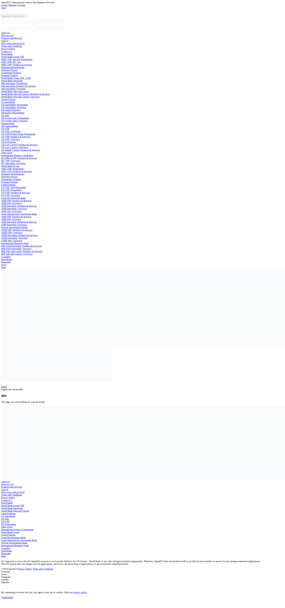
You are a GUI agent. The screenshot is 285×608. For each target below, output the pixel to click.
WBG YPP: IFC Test (11, 62)
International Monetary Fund (15, 243)
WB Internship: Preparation (14, 83)
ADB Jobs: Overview (11, 211)
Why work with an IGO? (13, 43)
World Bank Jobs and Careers (15, 91)
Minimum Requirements (12, 67)
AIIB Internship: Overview (14, 224)
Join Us (4, 41)
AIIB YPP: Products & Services (16, 216)
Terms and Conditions (11, 46)
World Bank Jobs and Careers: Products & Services (25, 94)
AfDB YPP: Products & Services (16, 230)
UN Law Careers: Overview (14, 147)
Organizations (7, 123)
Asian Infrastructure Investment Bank (19, 214)
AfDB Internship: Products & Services (19, 235)
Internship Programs (10, 110)
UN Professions (8, 142)
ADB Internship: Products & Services (19, 206)
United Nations (8, 99)
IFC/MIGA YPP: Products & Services (19, 158)
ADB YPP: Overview (11, 203)
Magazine (5, 262)
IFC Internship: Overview (13, 163)
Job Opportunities (9, 126)
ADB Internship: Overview (14, 208)
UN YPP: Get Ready (11, 131)
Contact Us (6, 51)
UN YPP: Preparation (11, 190)
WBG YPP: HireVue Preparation (16, 59)
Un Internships (8, 102)
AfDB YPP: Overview (11, 232)
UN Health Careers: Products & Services (20, 150)
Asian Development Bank (13, 198)
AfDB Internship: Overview (14, 238)
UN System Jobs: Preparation (15, 118)
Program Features (9, 75)
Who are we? (7, 35)
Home (4, 386)
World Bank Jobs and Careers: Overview (20, 97)
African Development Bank (14, 227)
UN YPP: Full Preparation (13, 187)
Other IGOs (6, 152)
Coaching (5, 256)
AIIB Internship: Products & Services (19, 222)
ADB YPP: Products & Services (16, 200)
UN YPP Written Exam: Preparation (18, 134)
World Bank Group (10, 166)
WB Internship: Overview (13, 89)
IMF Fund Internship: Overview (16, 248)
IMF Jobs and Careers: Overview (17, 254)
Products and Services (11, 38)
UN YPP (5, 128)
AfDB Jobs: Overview (11, 240)
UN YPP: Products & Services (15, 136)
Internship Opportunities (12, 113)
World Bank (7, 54)
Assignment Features (11, 73)
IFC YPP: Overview (10, 160)
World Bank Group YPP (12, 57)
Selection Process (9, 70)
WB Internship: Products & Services (18, 86)
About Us (5, 33)
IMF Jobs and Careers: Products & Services (22, 251)
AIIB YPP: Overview (11, 219)
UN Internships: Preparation (14, 105)
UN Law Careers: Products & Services (19, 144)
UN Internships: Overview (13, 107)
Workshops (6, 259)
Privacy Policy (8, 49)
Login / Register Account (13, 5)
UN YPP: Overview (10, 139)
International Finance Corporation (17, 155)
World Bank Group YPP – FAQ (16, 78)
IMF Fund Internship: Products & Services (21, 246)
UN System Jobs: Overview (14, 120)
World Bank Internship (12, 81)
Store (3, 8)
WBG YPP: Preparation (12, 168)
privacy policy (80, 592)
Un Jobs (5, 115)
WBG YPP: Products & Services (16, 65)
